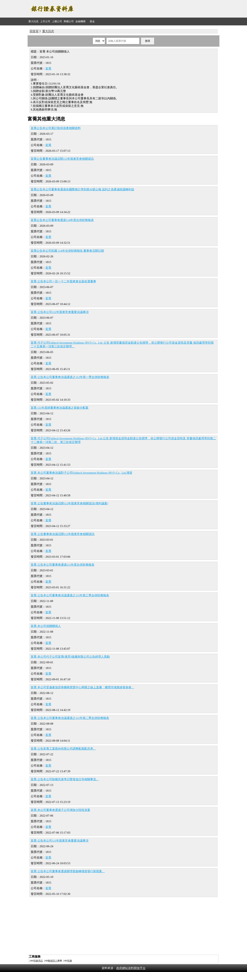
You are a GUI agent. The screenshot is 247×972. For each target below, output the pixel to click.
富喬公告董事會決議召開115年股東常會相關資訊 (62, 158)
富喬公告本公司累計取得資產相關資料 (56, 128)
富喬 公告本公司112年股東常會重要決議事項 (60, 312)
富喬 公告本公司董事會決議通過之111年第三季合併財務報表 (70, 595)
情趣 (69, 960)
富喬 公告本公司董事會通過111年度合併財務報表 (62, 564)
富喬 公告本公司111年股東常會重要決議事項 (59, 840)
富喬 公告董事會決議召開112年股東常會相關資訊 (63, 534)
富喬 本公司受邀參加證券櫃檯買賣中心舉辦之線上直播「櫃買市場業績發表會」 (82, 687)
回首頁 (34, 31)
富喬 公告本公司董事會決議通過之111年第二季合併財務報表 (70, 718)
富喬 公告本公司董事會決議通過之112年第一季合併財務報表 (70, 377)
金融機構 (80, 21)
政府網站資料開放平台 (131, 968)
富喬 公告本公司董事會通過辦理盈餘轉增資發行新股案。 (68, 871)
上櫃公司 (57, 21)
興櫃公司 (69, 21)
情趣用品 (38, 960)
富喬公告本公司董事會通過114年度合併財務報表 (62, 220)
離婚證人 (52, 960)
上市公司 (45, 21)
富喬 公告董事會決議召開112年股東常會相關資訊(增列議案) (69, 503)
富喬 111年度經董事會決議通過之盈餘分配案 (59, 407)
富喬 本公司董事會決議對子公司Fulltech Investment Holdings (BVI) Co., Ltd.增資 (81, 472)
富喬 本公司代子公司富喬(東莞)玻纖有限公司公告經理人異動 (70, 656)
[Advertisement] (148, 9)
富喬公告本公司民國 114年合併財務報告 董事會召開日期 (67, 250)
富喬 (48, 68)
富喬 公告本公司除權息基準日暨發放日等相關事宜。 (65, 779)
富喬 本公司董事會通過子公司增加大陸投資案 (60, 809)
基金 (92, 21)
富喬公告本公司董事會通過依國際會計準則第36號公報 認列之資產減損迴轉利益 (82, 189)
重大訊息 (33, 21)
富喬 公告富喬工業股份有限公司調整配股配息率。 (63, 748)
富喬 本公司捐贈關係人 (46, 626)
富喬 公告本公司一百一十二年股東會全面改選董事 (63, 281)
